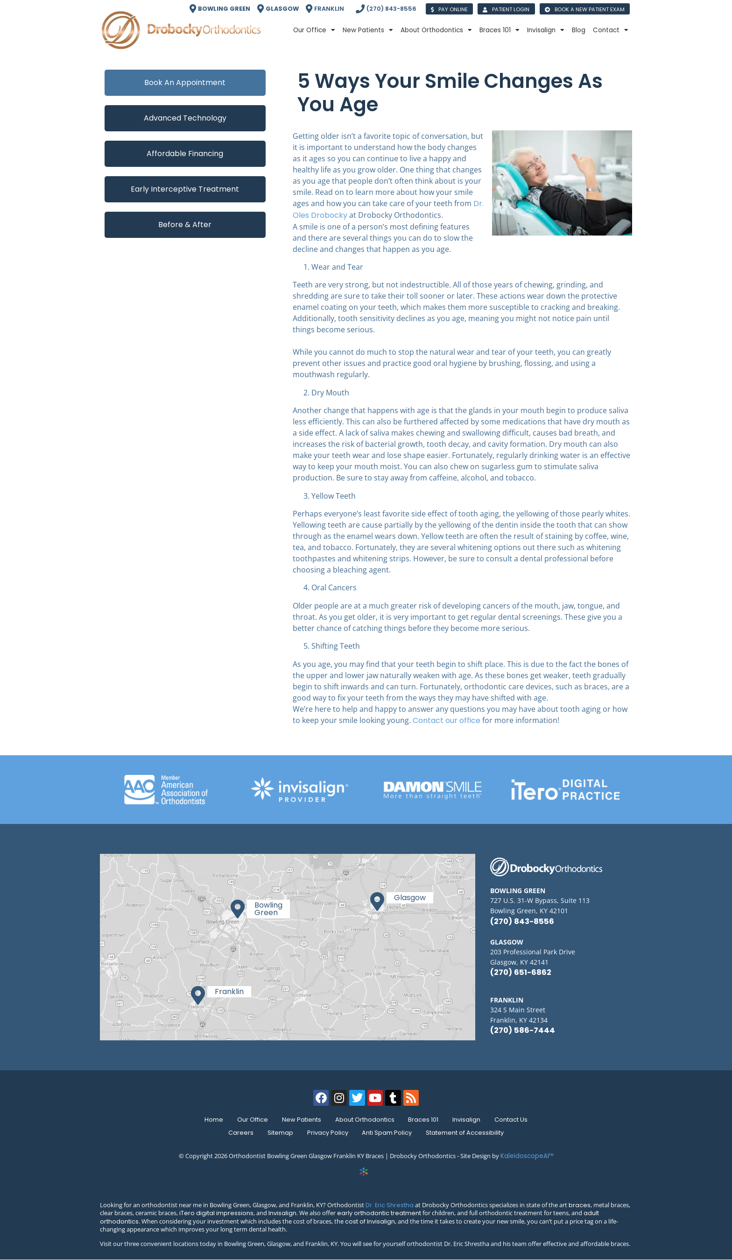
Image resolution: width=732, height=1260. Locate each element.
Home (211, 1120)
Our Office (314, 30)
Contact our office (446, 720)
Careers (239, 1133)
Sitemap (279, 1133)
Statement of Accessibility (467, 1133)
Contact (610, 30)
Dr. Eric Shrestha (390, 1205)
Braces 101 (499, 30)
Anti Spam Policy (388, 1133)
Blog (578, 30)
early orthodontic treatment (379, 1213)
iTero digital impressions (216, 1213)
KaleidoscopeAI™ (527, 1156)
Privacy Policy (327, 1133)
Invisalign (545, 30)
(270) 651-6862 (520, 972)
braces (580, 1205)
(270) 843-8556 (522, 921)
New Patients (368, 30)
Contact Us (514, 1120)
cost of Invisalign (370, 1221)
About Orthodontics (436, 30)
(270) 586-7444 (522, 1030)
